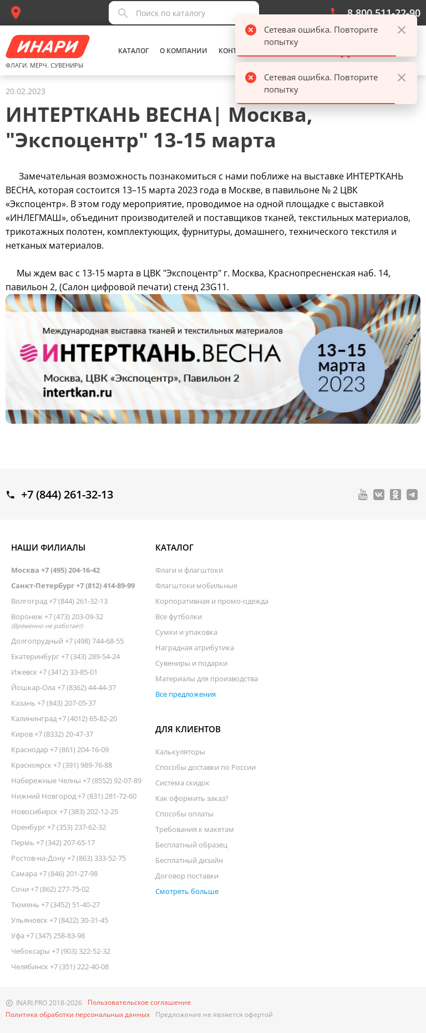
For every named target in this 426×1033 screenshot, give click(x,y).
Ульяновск (59, 920)
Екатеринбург (65, 656)
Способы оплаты (184, 814)
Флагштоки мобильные (196, 585)
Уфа (48, 936)
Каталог (133, 50)
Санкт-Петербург (73, 585)
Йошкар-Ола (63, 687)
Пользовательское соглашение (139, 1002)
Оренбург (58, 827)
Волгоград (59, 601)
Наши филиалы (48, 547)
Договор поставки (187, 876)
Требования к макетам (194, 829)
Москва (55, 570)
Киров (52, 734)
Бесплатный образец (191, 845)
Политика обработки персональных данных (78, 1014)
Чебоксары (60, 951)
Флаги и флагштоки (189, 570)
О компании (183, 50)
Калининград (64, 718)
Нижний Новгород (73, 796)
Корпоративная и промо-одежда (211, 601)
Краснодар (60, 749)
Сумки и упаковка (186, 632)
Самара (54, 873)
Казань (53, 703)
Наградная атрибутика (194, 647)
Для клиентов (188, 728)
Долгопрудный (67, 641)
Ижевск (54, 672)
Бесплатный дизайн (189, 860)
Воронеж (57, 620)
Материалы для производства (206, 678)
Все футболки (178, 616)
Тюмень (55, 904)
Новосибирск (64, 811)
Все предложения (185, 694)
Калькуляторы (180, 752)
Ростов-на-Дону (68, 858)
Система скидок (182, 783)
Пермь (53, 842)
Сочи (50, 889)
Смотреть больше (187, 891)
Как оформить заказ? (192, 798)
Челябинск (60, 967)
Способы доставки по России (205, 767)
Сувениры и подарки (191, 663)
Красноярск (61, 765)
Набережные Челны (76, 780)
